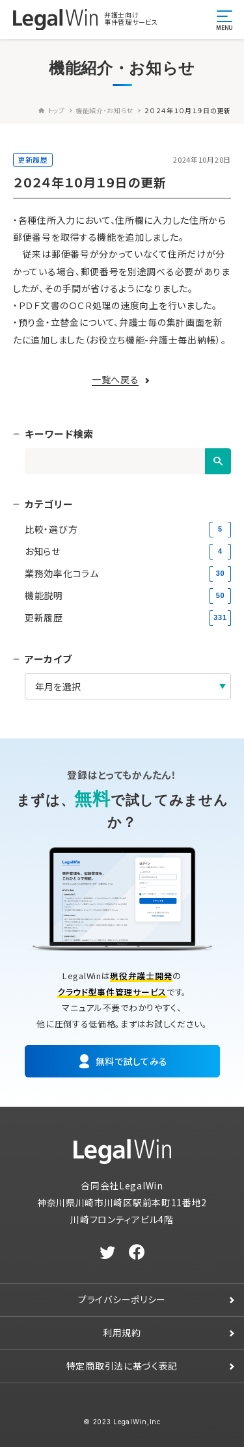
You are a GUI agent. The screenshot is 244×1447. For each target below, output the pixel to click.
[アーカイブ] (128, 686)
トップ (51, 110)
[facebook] (137, 1252)
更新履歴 (33, 159)
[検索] (218, 461)
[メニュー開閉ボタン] (224, 19)
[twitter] (107, 1252)
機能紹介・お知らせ (104, 110)
